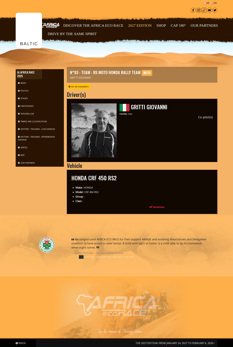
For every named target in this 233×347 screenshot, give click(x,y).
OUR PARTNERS (204, 25)
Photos (24, 90)
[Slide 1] (86, 257)
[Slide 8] (126, 257)
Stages (24, 98)
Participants (27, 106)
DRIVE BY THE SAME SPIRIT (72, 34)
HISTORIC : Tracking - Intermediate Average (36, 138)
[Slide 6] (114, 257)
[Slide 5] (109, 257)
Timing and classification (33, 121)
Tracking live (27, 113)
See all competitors (79, 86)
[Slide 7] (120, 257)
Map (22, 155)
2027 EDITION (140, 25)
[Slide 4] (103, 257)
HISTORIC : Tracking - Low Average (37, 129)
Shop (161, 25)
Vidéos (23, 147)
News (23, 83)
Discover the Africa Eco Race (93, 25)
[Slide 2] (92, 257)
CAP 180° (178, 25)
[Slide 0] (81, 257)
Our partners (27, 162)
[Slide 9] (131, 257)
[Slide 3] (98, 257)
